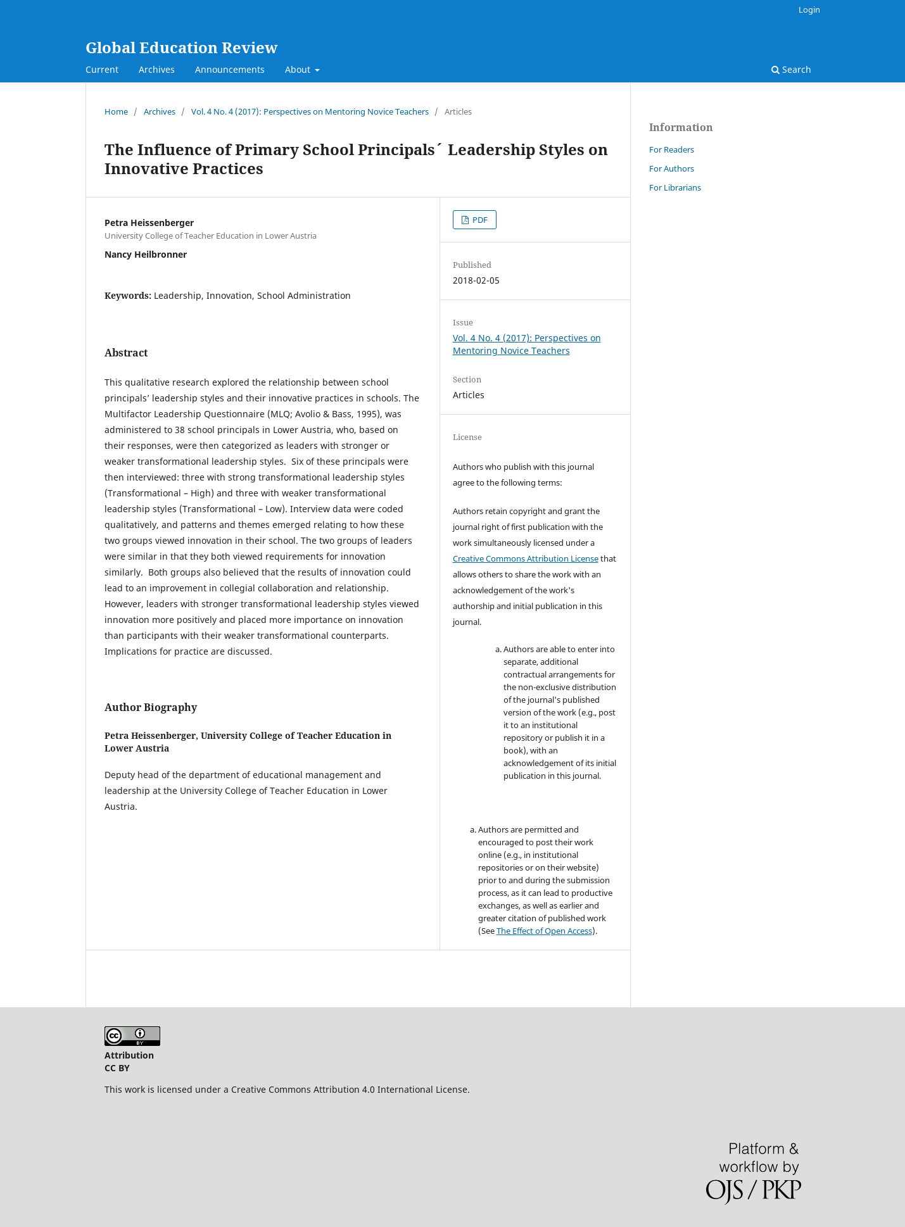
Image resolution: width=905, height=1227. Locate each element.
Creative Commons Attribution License (525, 558)
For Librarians (675, 187)
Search (791, 69)
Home (116, 111)
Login (809, 9)
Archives (157, 69)
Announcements (230, 69)
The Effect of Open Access (544, 930)
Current (101, 69)
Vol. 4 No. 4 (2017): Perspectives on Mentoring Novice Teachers (310, 111)
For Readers (671, 149)
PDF (479, 219)
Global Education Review (181, 47)
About (299, 69)
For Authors (671, 168)
